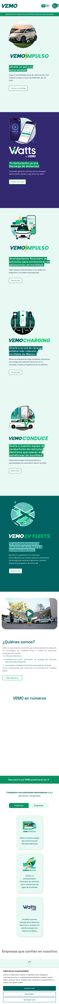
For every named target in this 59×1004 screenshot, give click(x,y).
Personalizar (29, 994)
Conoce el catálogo (18, 88)
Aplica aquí (15, 471)
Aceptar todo (29, 988)
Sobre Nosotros (12, 678)
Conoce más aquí (17, 182)
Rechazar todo (29, 1000)
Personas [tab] (18, 805)
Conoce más (15, 280)
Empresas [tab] (38, 805)
